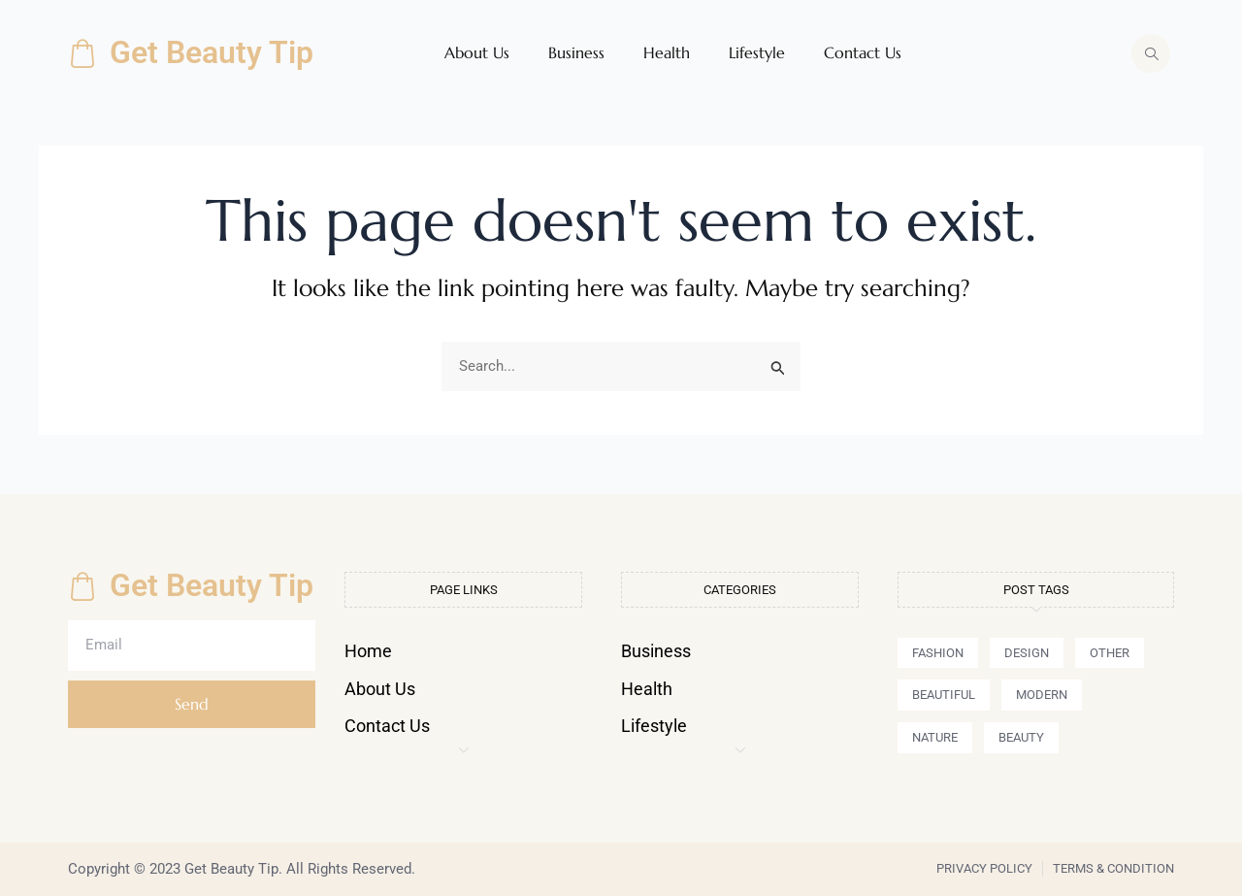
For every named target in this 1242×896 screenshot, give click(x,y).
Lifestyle (757, 53)
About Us (476, 53)
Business (576, 53)
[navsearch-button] (1150, 53)
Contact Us (862, 53)
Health (666, 53)
